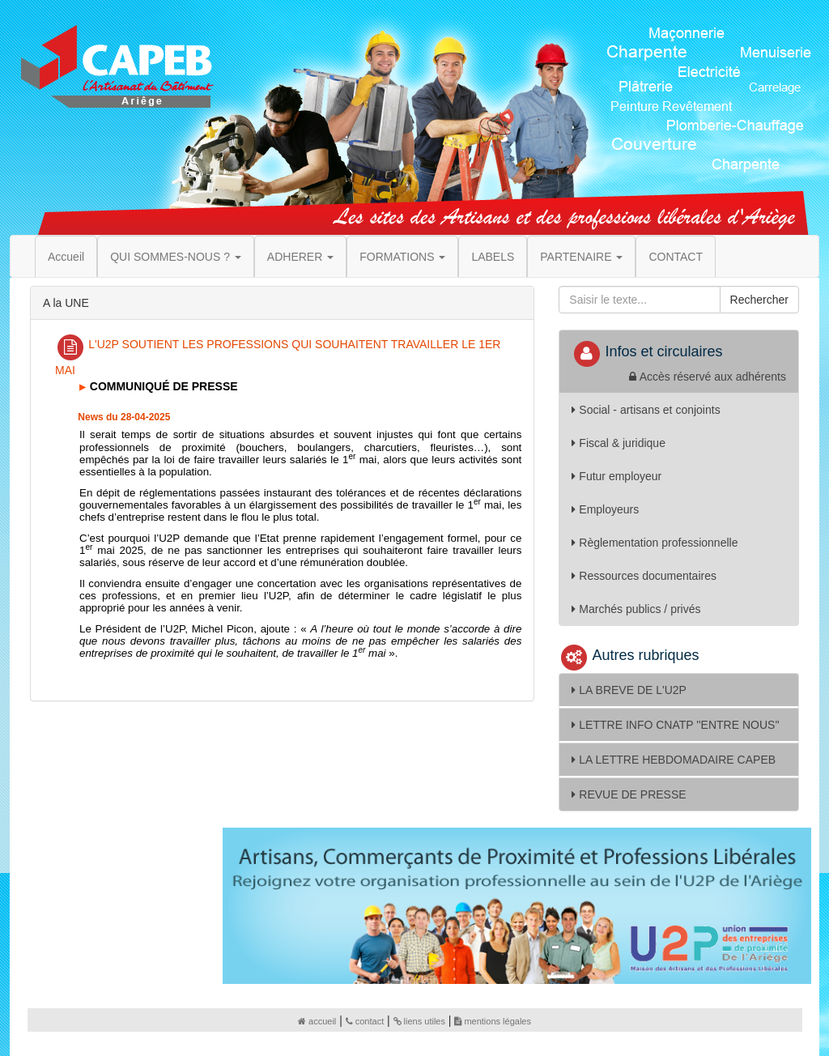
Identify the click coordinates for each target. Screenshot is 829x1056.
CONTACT (675, 256)
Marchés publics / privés (636, 609)
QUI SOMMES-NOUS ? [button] (175, 256)
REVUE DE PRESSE (629, 794)
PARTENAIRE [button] (581, 256)
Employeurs (605, 509)
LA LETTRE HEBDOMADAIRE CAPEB (674, 759)
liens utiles (419, 1021)
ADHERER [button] (300, 256)
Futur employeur (616, 476)
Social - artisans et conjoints (646, 409)
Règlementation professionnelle (655, 542)
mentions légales (492, 1021)
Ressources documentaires (644, 575)
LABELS (492, 256)
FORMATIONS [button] (402, 256)
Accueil (66, 256)
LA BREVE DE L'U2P (629, 689)
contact (365, 1021)
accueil (317, 1021)
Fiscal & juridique (618, 442)
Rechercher (759, 299)
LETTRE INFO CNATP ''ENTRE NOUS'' (675, 724)
